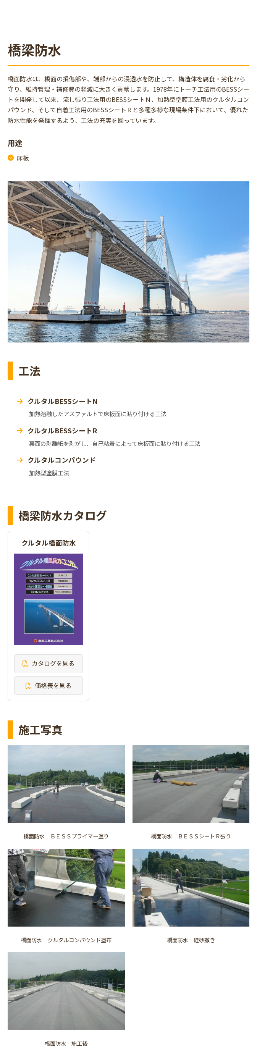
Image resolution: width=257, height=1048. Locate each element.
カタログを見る (53, 663)
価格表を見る (53, 685)
